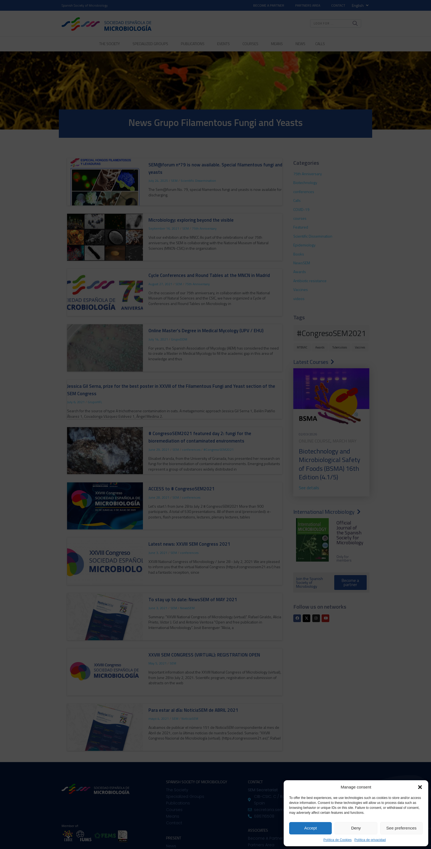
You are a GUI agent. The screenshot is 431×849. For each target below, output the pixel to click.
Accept (310, 828)
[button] (420, 787)
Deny (356, 828)
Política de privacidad (370, 840)
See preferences (401, 828)
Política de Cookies (338, 840)
